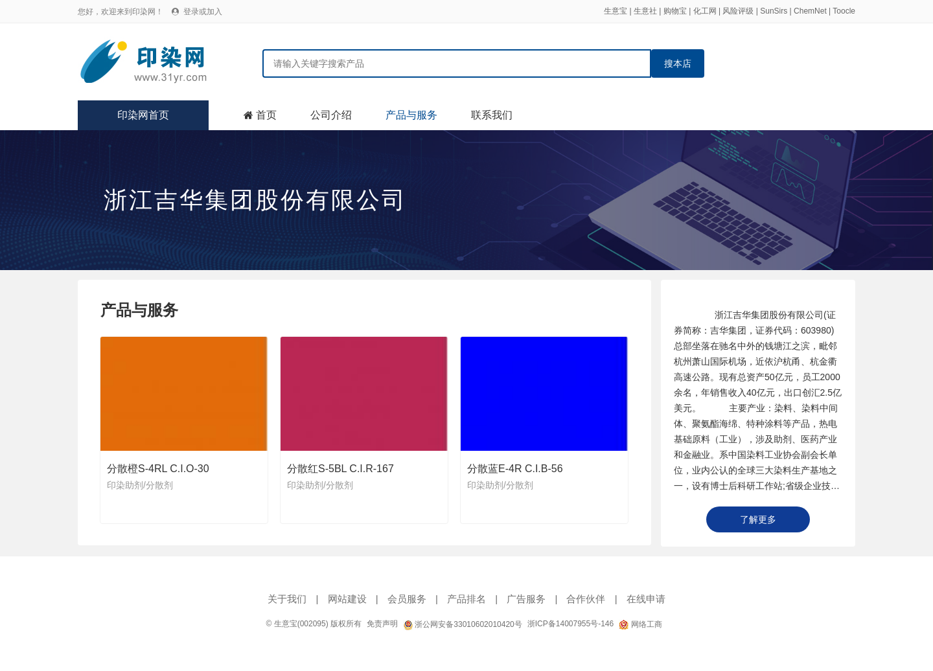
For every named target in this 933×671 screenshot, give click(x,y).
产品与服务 (411, 114)
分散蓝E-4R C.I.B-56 (515, 468)
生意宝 (615, 11)
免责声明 (382, 623)
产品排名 (466, 598)
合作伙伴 (585, 598)
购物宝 (675, 11)
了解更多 (758, 519)
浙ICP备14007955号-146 (570, 623)
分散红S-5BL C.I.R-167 (340, 468)
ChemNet (810, 11)
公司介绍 (331, 114)
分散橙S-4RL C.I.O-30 (158, 468)
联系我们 (492, 114)
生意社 (645, 11)
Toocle (844, 11)
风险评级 (738, 11)
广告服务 (526, 598)
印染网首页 (143, 114)
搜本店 (677, 63)
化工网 (705, 11)
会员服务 (406, 598)
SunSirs (773, 11)
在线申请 (646, 598)
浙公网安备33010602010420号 (462, 624)
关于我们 (287, 598)
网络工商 (640, 624)
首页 (266, 114)
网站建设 (347, 598)
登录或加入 (202, 11)
